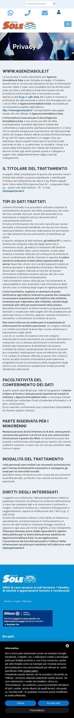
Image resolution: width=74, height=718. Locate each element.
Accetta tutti (53, 703)
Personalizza (37, 710)
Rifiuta (20, 703)
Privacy (8, 601)
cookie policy (31, 670)
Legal (17, 601)
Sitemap (26, 601)
